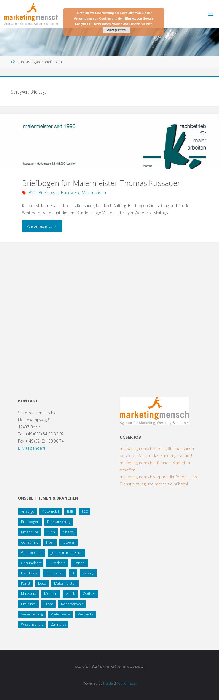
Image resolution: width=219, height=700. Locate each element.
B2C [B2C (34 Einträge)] (84, 511)
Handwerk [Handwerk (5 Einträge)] (29, 573)
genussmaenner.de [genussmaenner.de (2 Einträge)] (66, 552)
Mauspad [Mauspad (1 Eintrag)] (28, 593)
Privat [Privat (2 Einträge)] (48, 603)
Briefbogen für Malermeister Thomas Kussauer (101, 183)
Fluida (107, 683)
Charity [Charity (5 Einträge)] (68, 532)
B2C (32, 192)
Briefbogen (48, 192)
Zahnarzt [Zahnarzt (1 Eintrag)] (58, 624)
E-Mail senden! (31, 448)
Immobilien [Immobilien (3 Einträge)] (55, 573)
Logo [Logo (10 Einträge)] (42, 583)
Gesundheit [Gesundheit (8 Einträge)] (31, 562)
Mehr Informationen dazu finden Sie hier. (123, 24)
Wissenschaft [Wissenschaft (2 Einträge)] (32, 624)
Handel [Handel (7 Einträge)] (80, 562)
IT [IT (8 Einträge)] (73, 573)
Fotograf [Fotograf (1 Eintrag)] (68, 542)
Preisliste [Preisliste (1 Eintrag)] (28, 603)
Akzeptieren (116, 30)
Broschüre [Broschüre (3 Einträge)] (29, 532)
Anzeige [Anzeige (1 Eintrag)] (27, 511)
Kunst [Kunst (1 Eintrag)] (25, 583)
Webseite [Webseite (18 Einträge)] (86, 614)
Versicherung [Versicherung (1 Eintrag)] (32, 614)
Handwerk (70, 192)
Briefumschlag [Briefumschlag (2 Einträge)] (58, 521)
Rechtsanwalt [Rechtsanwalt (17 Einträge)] (72, 603)
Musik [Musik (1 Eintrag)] (70, 593)
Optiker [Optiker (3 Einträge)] (89, 593)
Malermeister (94, 192)
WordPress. (126, 683)
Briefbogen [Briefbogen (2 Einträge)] (30, 521)
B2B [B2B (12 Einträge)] (70, 511)
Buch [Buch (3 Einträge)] (50, 532)
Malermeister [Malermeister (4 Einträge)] (65, 583)
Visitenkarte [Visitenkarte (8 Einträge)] (60, 614)
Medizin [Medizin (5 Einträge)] (50, 593)
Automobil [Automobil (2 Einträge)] (50, 511)
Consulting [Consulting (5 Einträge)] (29, 542)
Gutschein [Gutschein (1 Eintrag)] (57, 562)
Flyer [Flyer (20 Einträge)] (50, 542)
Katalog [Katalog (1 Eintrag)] (88, 573)
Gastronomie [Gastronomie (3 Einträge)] (31, 552)
